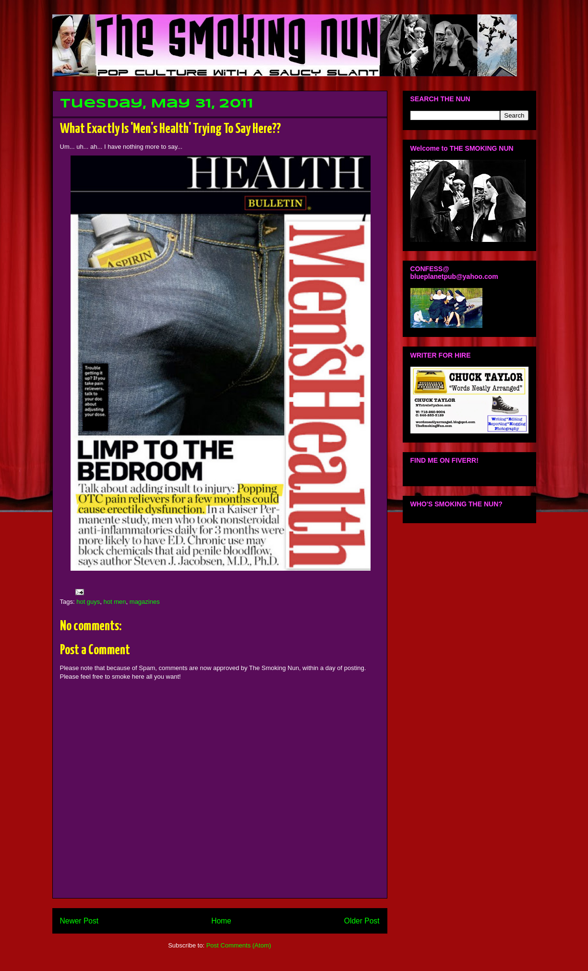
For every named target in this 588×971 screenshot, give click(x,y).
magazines (145, 601)
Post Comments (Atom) (238, 945)
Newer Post (79, 921)
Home (221, 921)
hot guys (88, 601)
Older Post (362, 921)
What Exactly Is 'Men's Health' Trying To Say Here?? (170, 129)
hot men (115, 601)
